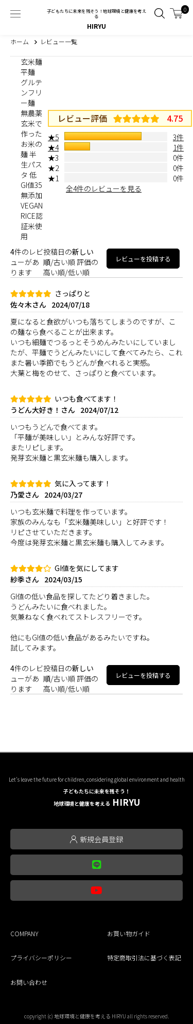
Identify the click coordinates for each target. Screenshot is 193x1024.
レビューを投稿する (143, 258)
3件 (178, 137)
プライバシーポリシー (41, 957)
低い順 (79, 272)
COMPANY (24, 933)
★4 (53, 147)
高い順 (54, 272)
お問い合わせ (28, 982)
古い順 (64, 262)
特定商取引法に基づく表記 (144, 957)
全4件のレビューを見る (104, 188)
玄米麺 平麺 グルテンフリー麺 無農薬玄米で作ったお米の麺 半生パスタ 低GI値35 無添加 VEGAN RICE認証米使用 (32, 148)
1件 (178, 147)
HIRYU (97, 797)
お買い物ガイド (128, 933)
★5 (53, 137)
